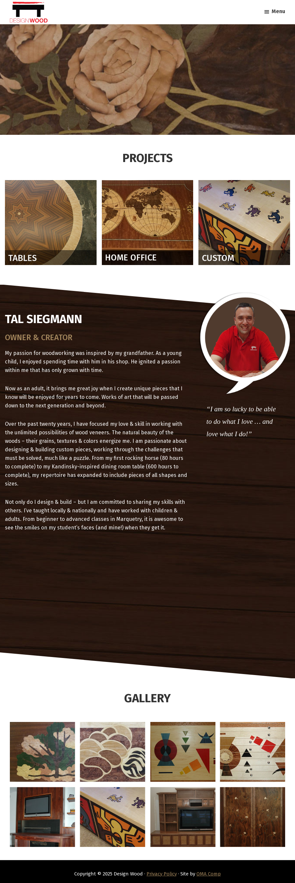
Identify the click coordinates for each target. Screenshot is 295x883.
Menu (278, 11)
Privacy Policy (162, 874)
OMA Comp (208, 874)
